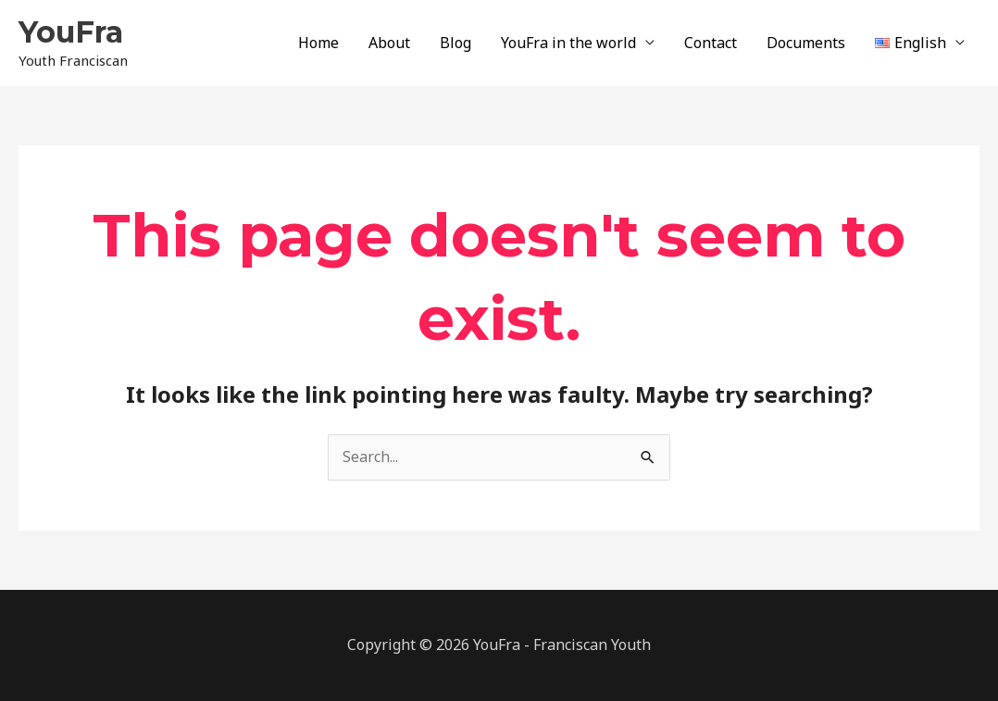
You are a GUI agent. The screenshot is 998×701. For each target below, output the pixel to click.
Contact (710, 42)
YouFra (71, 32)
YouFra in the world (568, 42)
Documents (806, 42)
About (389, 42)
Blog (455, 42)
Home (318, 42)
